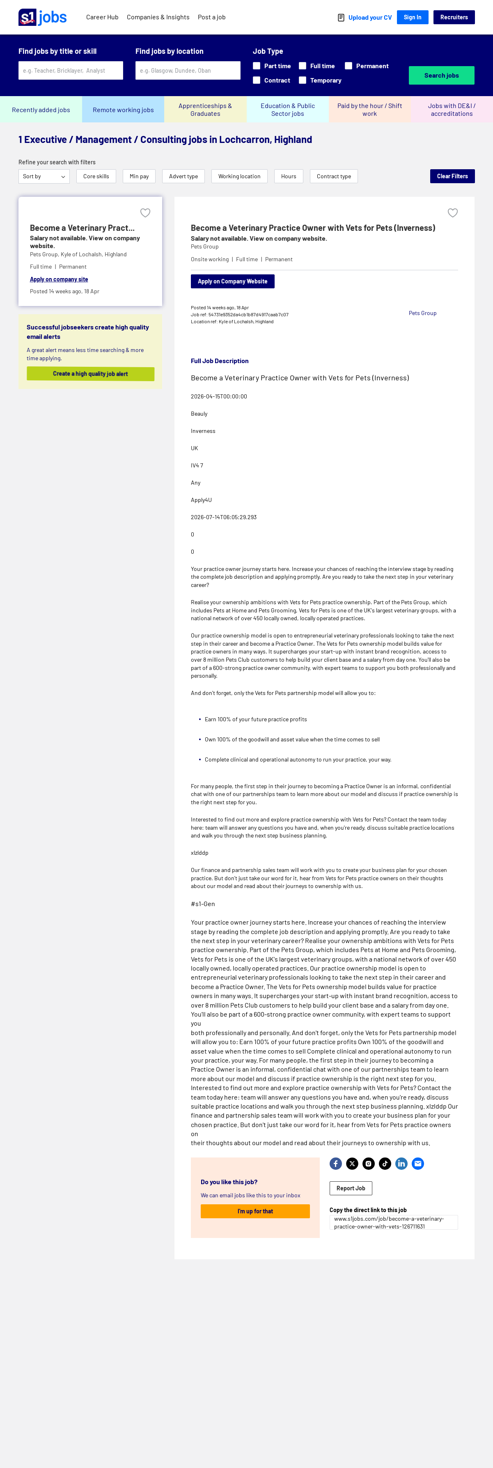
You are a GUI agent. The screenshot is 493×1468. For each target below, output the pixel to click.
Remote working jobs (123, 109)
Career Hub (102, 17)
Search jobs (441, 75)
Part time (272, 65)
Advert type (183, 176)
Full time (317, 65)
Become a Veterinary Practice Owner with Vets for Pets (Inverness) (313, 227)
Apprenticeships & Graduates (205, 109)
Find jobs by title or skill (57, 50)
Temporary (320, 80)
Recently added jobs (41, 109)
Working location (239, 176)
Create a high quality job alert (96, 373)
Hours (288, 176)
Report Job (351, 1188)
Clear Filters (452, 176)
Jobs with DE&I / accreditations (452, 109)
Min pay (139, 176)
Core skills (96, 176)
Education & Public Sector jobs (288, 109)
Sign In (413, 17)
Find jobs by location (169, 50)
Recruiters (454, 17)
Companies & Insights (158, 17)
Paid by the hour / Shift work (369, 109)
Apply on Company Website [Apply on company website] (233, 281)
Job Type (268, 50)
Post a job (212, 17)
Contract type (334, 176)
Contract (271, 80)
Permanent (367, 65)
